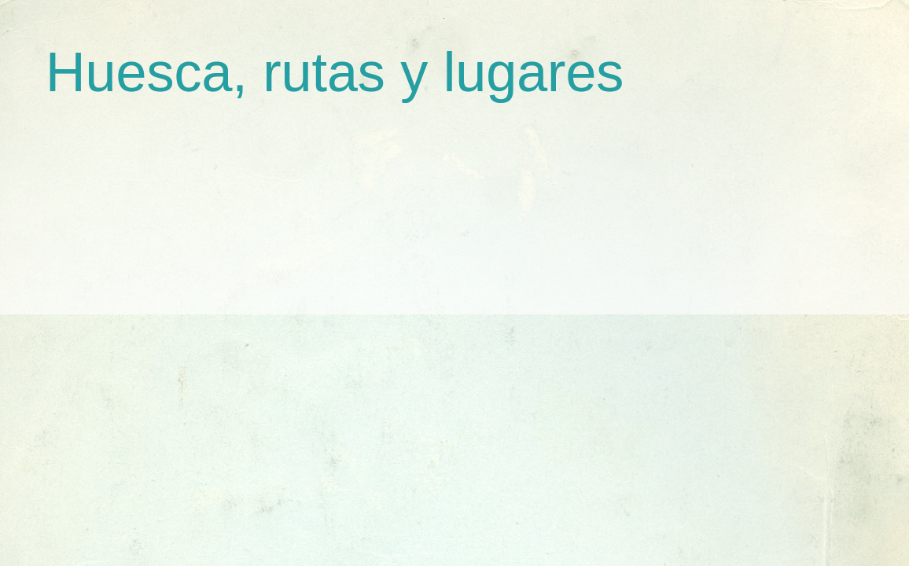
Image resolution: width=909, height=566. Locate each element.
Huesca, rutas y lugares (335, 72)
